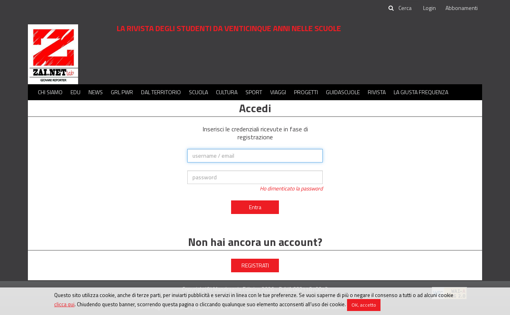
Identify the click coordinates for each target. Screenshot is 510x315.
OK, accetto (363, 305)
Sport (253, 92)
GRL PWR (122, 92)
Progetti (306, 92)
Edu (75, 92)
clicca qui (64, 304)
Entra (255, 207)
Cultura (226, 92)
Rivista (377, 92)
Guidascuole (343, 92)
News (95, 92)
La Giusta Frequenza (421, 92)
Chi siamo (50, 92)
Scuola (198, 92)
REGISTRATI (255, 265)
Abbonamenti (461, 8)
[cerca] (406, 8)
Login (429, 8)
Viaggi (278, 92)
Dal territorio (161, 92)
